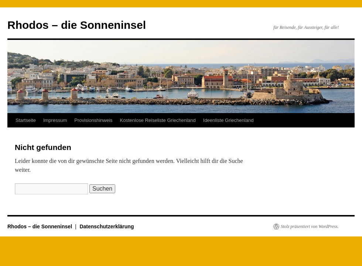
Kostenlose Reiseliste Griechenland (158, 120)
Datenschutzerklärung (106, 226)
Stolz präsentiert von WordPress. (310, 226)
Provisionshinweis (93, 120)
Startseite (26, 120)
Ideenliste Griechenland (228, 120)
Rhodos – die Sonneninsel (76, 25)
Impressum (55, 120)
